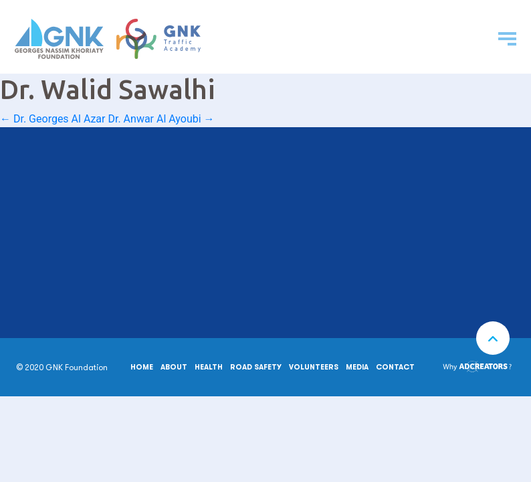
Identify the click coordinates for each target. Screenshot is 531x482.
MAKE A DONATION (207, 288)
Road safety (256, 367)
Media (357, 367)
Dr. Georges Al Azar (52, 118)
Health (209, 367)
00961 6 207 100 (63, 199)
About (174, 367)
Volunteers (313, 367)
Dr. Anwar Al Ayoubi (161, 118)
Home (141, 367)
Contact (395, 367)
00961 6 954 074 (63, 260)
